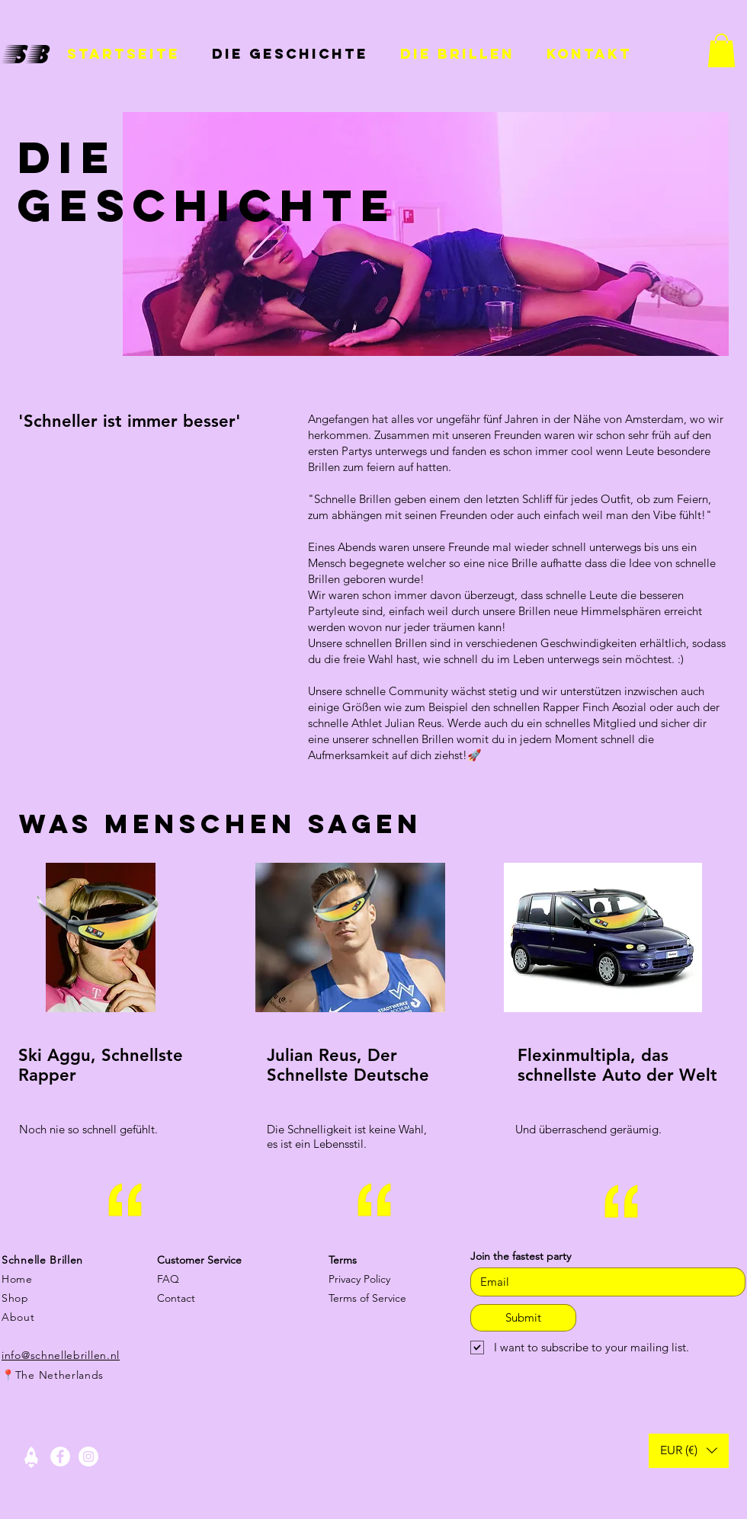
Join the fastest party (520, 1256)
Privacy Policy (359, 1279)
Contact (176, 1298)
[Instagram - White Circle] (88, 1456)
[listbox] (689, 1451)
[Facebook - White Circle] (60, 1456)
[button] (721, 50)
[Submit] (523, 1318)
